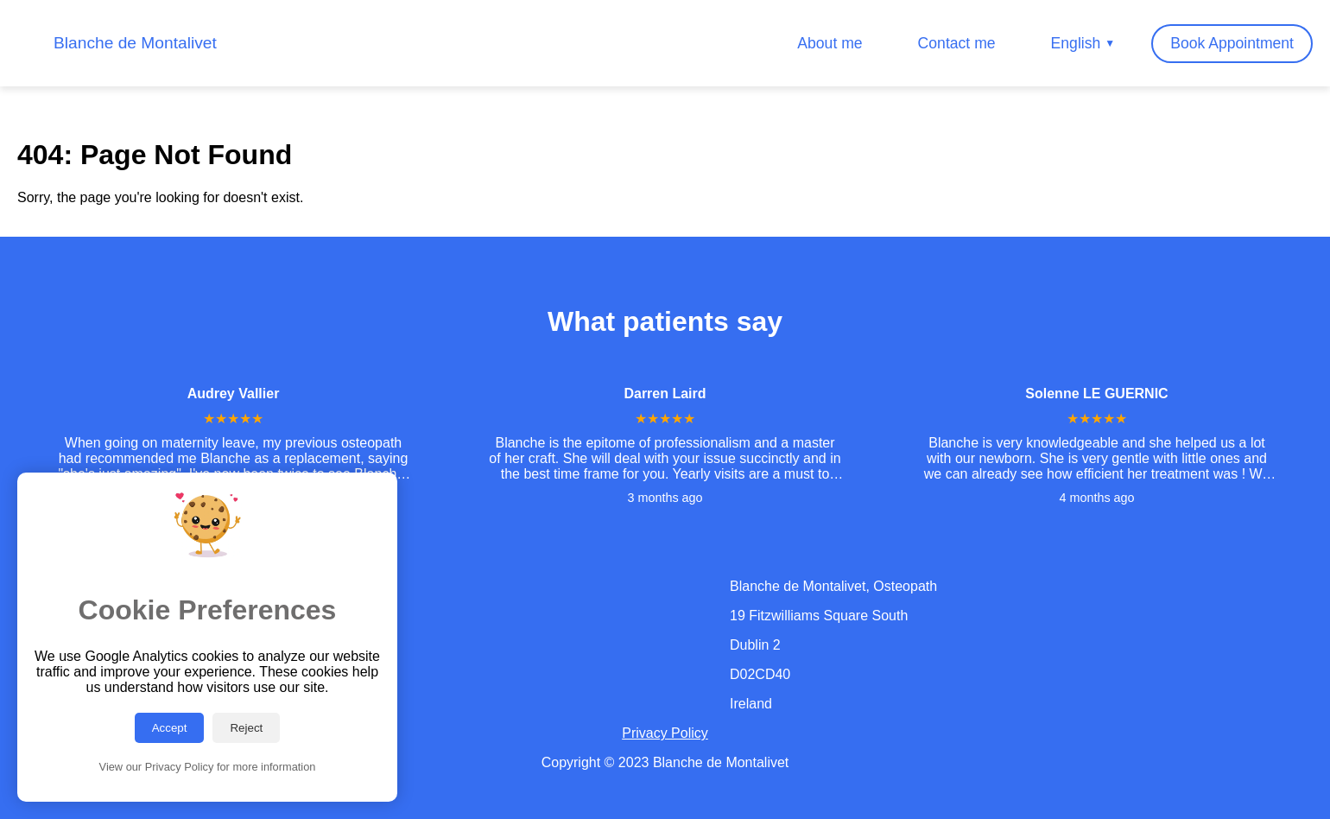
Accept (169, 727)
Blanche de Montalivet (135, 43)
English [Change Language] (1083, 43)
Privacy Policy (665, 733)
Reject (246, 727)
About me (829, 43)
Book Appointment (1232, 43)
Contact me (957, 43)
